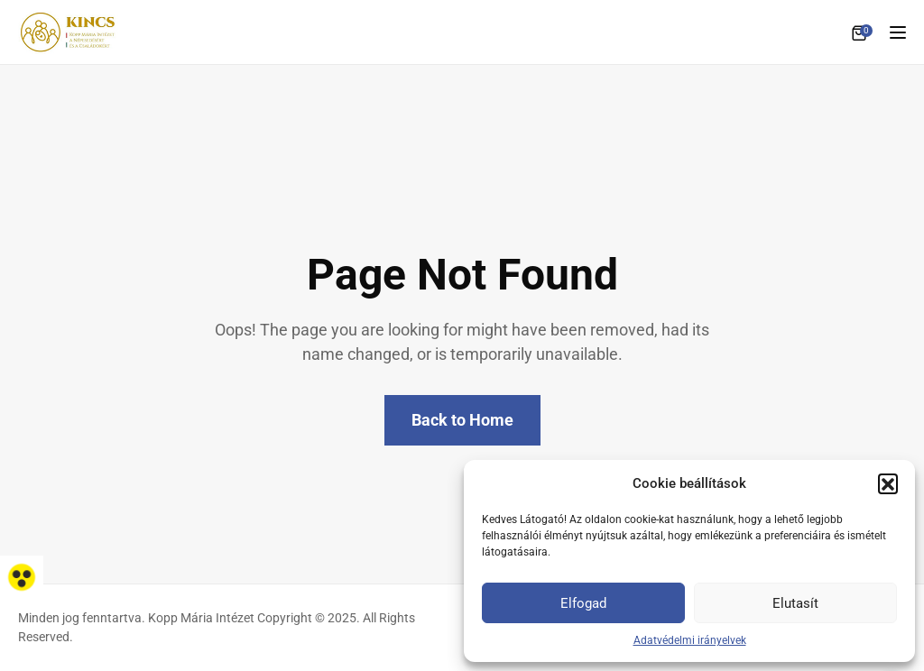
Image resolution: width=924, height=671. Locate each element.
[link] (21, 577)
